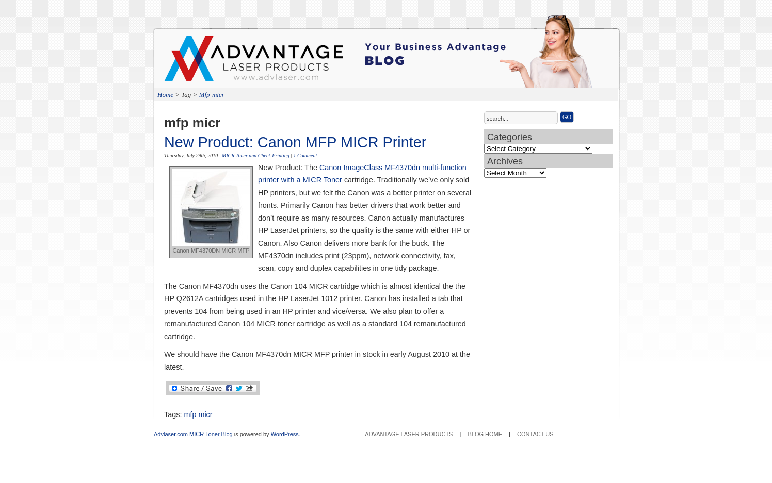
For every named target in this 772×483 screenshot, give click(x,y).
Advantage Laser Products (205, 61)
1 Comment (305, 155)
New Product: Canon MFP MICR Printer (295, 142)
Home (165, 94)
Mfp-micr (211, 94)
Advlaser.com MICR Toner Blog (193, 434)
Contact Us (535, 434)
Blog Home (485, 434)
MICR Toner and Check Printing (256, 155)
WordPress (285, 434)
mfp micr (198, 414)
